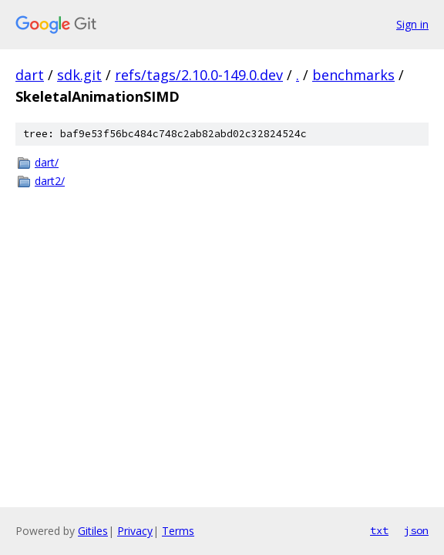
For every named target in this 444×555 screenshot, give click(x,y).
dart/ (47, 162)
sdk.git (79, 75)
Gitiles (93, 530)
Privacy (135, 530)
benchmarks (353, 75)
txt (379, 530)
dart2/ (50, 180)
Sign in (412, 24)
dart (29, 75)
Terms (178, 530)
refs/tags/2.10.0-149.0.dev (199, 75)
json (416, 530)
